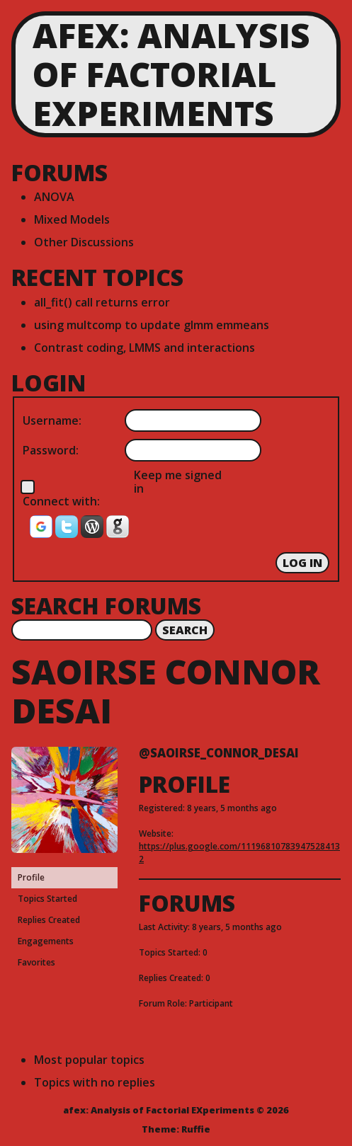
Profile (31, 877)
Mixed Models (72, 219)
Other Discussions (84, 242)
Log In (302, 563)
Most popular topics (89, 1059)
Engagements (46, 941)
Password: (51, 450)
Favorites (36, 962)
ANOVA (54, 197)
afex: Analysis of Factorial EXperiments (171, 74)
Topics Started (47, 899)
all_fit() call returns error (102, 302)
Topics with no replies (94, 1082)
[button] (42, 531)
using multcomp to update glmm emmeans (151, 325)
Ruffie (195, 1129)
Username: (52, 420)
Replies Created (49, 920)
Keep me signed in (178, 482)
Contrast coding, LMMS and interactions (144, 347)
